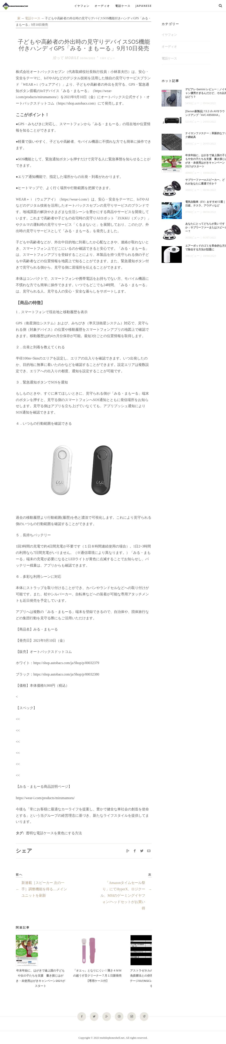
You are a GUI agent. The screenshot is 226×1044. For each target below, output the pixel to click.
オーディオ (102, 6)
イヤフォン (82, 6)
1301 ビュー (107, 58)
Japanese (144, 6)
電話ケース (123, 6)
